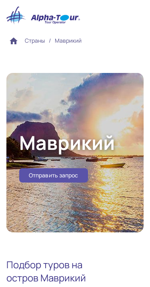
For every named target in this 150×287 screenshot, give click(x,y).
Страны (35, 40)
